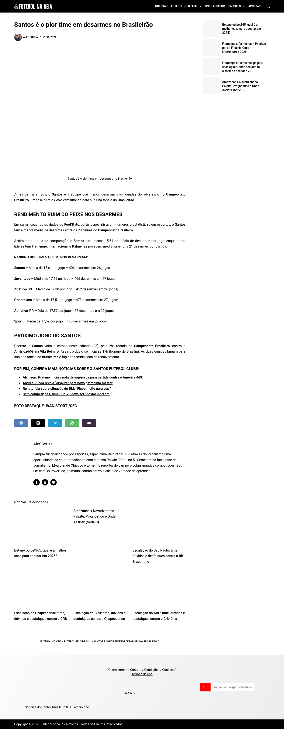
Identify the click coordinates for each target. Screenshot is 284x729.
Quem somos (117, 670)
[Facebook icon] (37, 482)
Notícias (161, 6)
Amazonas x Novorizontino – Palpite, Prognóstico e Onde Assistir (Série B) (95, 516)
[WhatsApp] (72, 423)
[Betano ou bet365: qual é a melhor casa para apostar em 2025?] (40, 525)
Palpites (237, 6)
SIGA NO (129, 693)
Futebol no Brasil (187, 6)
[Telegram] (55, 423)
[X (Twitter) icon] (45, 482)
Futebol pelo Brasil (77, 641)
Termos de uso (141, 674)
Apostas (254, 6)
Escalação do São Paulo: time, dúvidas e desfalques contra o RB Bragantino (158, 556)
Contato (135, 670)
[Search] (268, 6)
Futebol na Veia (51, 641)
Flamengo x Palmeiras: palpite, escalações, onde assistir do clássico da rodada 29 (242, 67)
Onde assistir (215, 6)
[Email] (89, 423)
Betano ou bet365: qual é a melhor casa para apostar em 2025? (241, 28)
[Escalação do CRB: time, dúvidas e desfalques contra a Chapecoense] (99, 588)
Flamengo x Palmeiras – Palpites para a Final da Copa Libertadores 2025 (244, 47)
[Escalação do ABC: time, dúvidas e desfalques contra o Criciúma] (159, 588)
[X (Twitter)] (38, 423)
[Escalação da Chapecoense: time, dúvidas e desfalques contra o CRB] (40, 588)
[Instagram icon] (54, 482)
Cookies (168, 670)
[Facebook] (21, 423)
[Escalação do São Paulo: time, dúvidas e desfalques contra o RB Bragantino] (159, 525)
